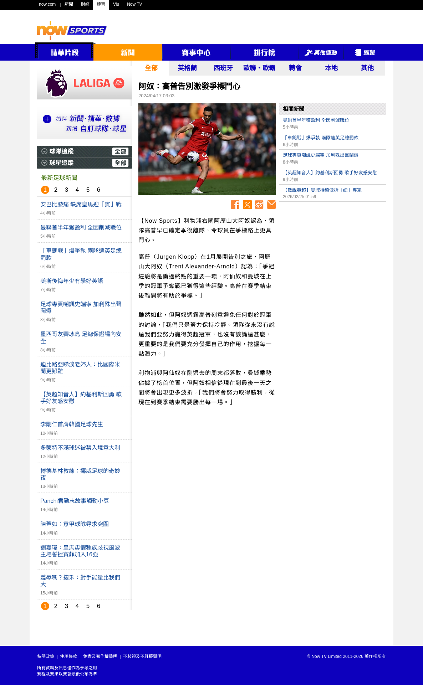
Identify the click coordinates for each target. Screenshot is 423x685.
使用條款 (68, 656)
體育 (101, 4)
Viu (116, 4)
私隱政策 (45, 656)
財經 (85, 4)
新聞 (69, 4)
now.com (47, 4)
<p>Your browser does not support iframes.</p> (332, 255)
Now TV (134, 4)
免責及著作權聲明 (100, 656)
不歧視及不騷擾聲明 (142, 656)
